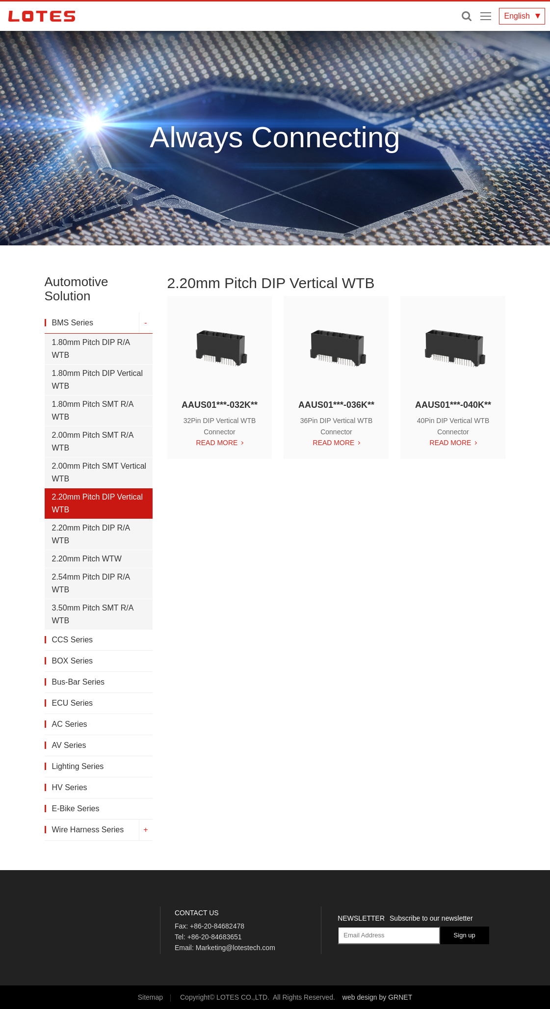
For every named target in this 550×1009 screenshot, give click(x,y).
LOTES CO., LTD (41, 16)
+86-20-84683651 (214, 937)
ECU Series (71, 703)
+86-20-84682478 (217, 926)
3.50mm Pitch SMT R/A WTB (92, 614)
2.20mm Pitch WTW (86, 559)
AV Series (68, 745)
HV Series (68, 787)
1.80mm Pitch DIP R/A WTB (90, 348)
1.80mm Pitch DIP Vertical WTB (96, 379)
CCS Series (71, 640)
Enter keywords (466, 16)
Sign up (464, 935)
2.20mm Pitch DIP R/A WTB (90, 534)
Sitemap (150, 997)
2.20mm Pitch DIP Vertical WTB (96, 503)
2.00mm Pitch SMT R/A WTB (92, 441)
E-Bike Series (75, 808)
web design (359, 997)
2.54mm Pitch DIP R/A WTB (90, 583)
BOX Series (71, 661)
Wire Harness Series (87, 829)
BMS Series (71, 323)
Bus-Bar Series (77, 682)
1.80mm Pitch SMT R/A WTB (92, 410)
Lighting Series (77, 766)
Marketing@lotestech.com (235, 948)
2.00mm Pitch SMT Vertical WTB (98, 472)
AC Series (68, 724)
